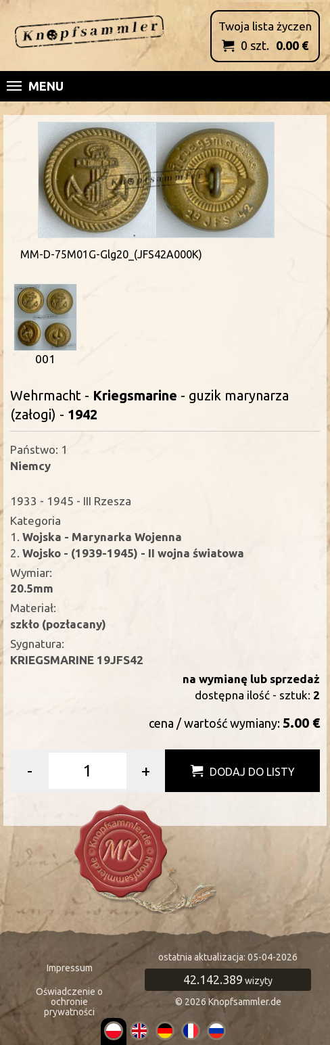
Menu (35, 86)
